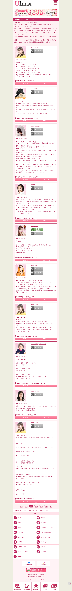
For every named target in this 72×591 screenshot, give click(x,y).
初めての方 (18, 522)
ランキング (41, 542)
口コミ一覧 (25, 83)
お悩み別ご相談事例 (43, 532)
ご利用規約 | (41, 574)
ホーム (17, 517)
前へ (21, 506)
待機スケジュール (20, 527)
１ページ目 (34, 36)
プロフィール (46, 83)
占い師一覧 (41, 522)
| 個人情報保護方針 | (32, 574)
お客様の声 (18, 532)
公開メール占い (19, 537)
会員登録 (40, 517)
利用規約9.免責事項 (37, 42)
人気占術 (17, 542)
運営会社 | (41, 576)
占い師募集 (41, 551)
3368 (36, 506)
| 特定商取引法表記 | (33, 576)
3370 (46, 506)
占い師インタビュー (43, 537)
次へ (51, 506)
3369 (41, 506)
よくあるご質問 (19, 546)
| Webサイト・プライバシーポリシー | (36, 579)
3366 (26, 506)
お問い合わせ (42, 546)
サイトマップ (19, 556)
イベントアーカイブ (20, 551)
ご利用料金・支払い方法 (44, 527)
